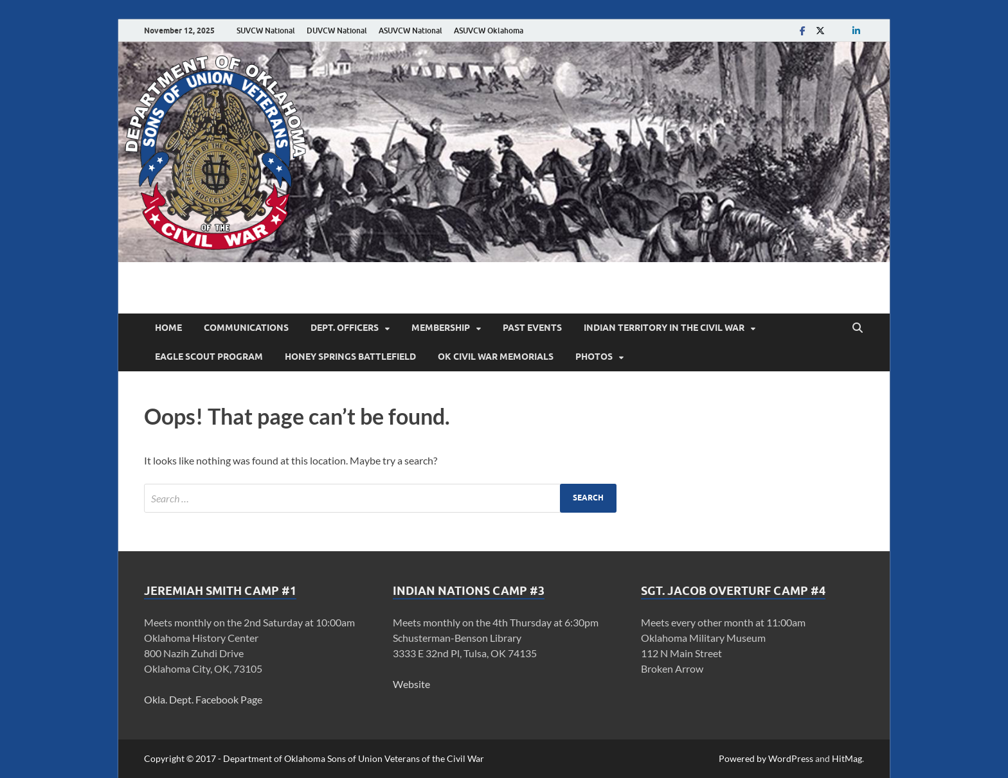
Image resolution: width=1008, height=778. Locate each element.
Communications (246, 328)
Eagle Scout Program (209, 356)
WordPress (790, 758)
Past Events (532, 328)
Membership (440, 328)
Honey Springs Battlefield (350, 356)
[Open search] (857, 328)
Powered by (743, 758)
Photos (594, 356)
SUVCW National (266, 30)
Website (411, 684)
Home (168, 328)
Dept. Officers (344, 328)
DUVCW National (337, 30)
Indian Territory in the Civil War (664, 328)
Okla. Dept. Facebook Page (203, 699)
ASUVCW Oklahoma (488, 30)
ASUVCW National (410, 30)
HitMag (847, 758)
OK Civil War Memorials (496, 356)
